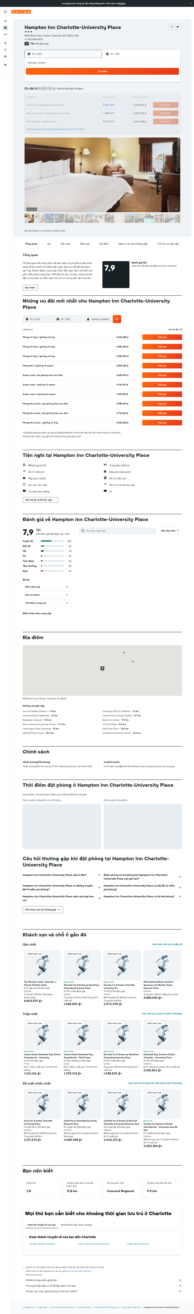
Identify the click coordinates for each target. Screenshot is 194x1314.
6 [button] (47, 90)
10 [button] (77, 90)
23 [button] (69, 105)
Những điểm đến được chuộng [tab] (76, 1224)
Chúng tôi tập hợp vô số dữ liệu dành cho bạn (104, 1286)
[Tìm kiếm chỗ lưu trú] (5, 28)
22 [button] (61, 105)
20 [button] (46, 105)
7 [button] (54, 90)
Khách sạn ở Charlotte (138, 1243)
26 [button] (91, 105)
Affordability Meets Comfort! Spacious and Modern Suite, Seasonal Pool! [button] (158, 984)
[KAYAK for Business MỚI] (5, 56)
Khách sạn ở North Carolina (106, 1307)
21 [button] (54, 105)
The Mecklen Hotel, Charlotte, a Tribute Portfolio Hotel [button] (40, 983)
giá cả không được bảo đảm (79, 1271)
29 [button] (61, 112)
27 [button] (46, 112)
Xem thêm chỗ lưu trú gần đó (167, 944)
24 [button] (76, 105)
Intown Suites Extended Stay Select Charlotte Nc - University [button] (42, 1056)
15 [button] (62, 97)
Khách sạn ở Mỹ (84, 1307)
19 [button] (92, 97)
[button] (190, 3)
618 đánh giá (41, 43)
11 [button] (84, 90)
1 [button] (61, 82)
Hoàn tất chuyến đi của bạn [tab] (42, 1224)
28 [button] (54, 112)
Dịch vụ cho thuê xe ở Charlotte (94, 1243)
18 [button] (84, 97)
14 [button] (54, 97)
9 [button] (69, 90)
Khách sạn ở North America (62, 1307)
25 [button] (84, 105)
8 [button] (62, 90)
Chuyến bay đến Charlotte (42, 1243)
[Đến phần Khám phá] (5, 43)
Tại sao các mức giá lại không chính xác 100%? (104, 1291)
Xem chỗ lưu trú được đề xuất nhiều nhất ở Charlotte (155, 1083)
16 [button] (69, 97)
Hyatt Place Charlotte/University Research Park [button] (80, 1122)
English (121, 3)
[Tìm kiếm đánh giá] (120, 531)
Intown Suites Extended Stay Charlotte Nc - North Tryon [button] (78, 1056)
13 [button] (47, 97)
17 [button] (77, 97)
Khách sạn (42, 1307)
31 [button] (77, 112)
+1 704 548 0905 (34, 39)
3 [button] (77, 82)
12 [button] (92, 90)
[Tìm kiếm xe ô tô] (5, 34)
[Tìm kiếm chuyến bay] (5, 21)
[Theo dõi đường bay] (5, 50)
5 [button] (92, 82)
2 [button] (69, 82)
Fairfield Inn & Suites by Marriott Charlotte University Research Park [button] (121, 1122)
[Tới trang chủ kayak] (21, 12)
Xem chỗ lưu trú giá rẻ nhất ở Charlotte (162, 1013)
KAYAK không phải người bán (104, 1280)
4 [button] (84, 82)
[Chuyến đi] (5, 65)
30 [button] (69, 112)
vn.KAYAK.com (29, 1307)
